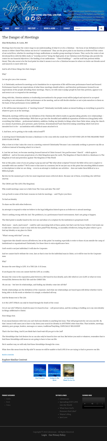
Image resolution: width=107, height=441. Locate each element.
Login (44, 435)
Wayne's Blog (65, 414)
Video (8, 405)
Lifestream (64, 399)
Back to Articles (8, 355)
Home (7, 28)
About (17, 28)
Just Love (63, 417)
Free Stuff (32, 28)
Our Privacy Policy (57, 435)
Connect (67, 28)
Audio (8, 399)
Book (8, 402)
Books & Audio (49, 28)
